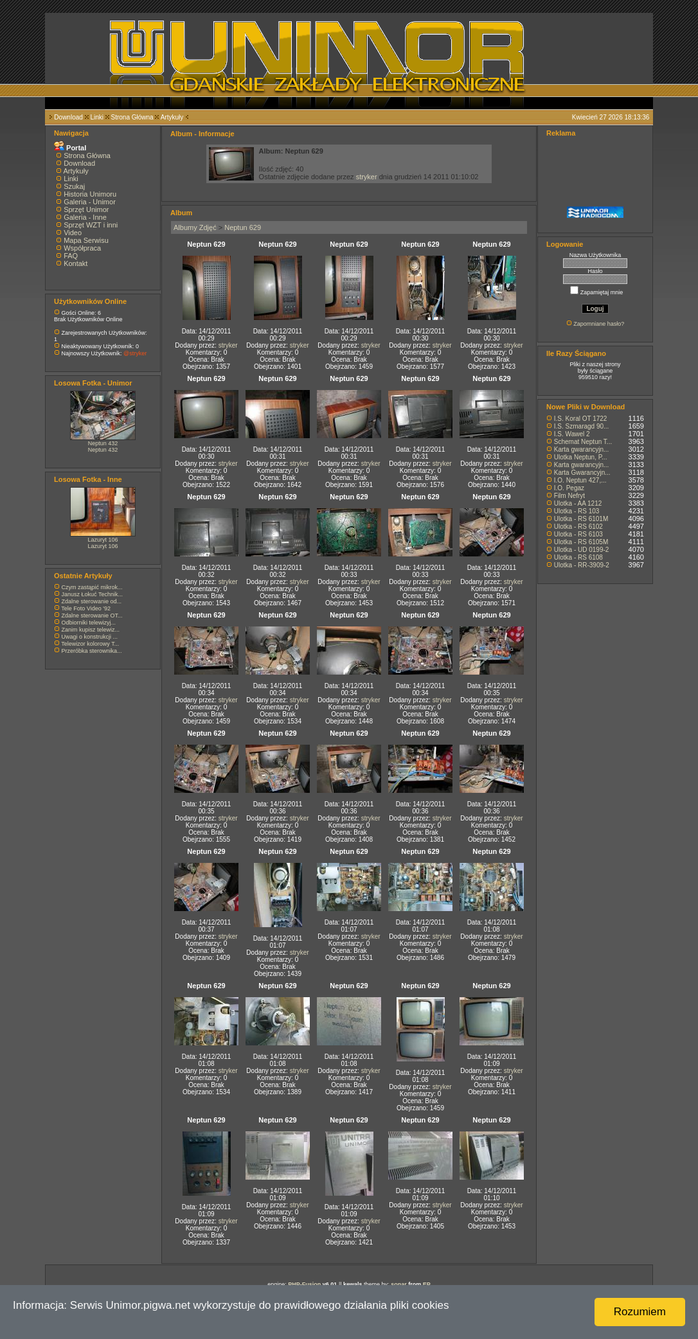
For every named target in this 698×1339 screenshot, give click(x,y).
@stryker (135, 353)
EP (427, 1284)
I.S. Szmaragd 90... (581, 426)
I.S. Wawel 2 (572, 434)
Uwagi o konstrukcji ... (90, 637)
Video (73, 232)
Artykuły (172, 117)
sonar (399, 1284)
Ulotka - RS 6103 (578, 534)
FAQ (71, 256)
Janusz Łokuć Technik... (92, 594)
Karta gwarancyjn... (581, 449)
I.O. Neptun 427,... (580, 480)
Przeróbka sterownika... (92, 651)
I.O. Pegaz (569, 488)
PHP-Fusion (304, 1284)
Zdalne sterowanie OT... (92, 615)
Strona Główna (132, 117)
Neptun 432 (103, 443)
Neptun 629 (242, 227)
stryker (366, 177)
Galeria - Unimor (90, 202)
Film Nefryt (569, 495)
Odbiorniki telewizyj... (89, 622)
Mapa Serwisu (86, 240)
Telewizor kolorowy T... (90, 644)
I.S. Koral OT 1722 (580, 418)
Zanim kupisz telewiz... (91, 629)
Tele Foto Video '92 (86, 608)
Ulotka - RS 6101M (581, 518)
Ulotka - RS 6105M (581, 541)
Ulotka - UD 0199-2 (581, 549)
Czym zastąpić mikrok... (92, 587)
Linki (96, 117)
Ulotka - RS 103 (577, 511)
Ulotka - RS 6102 (578, 526)
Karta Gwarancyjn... (582, 472)
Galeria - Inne (85, 217)
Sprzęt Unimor (86, 209)
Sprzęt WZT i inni (91, 225)
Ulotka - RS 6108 (578, 557)
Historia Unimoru (90, 194)
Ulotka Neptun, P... (580, 457)
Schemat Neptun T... (583, 441)
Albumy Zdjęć (195, 227)
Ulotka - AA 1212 (578, 503)
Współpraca (82, 248)
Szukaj (74, 186)
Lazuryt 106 (102, 539)
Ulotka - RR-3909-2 (581, 565)
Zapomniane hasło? (598, 324)
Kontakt (75, 263)
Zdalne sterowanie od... (92, 601)
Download (68, 117)
